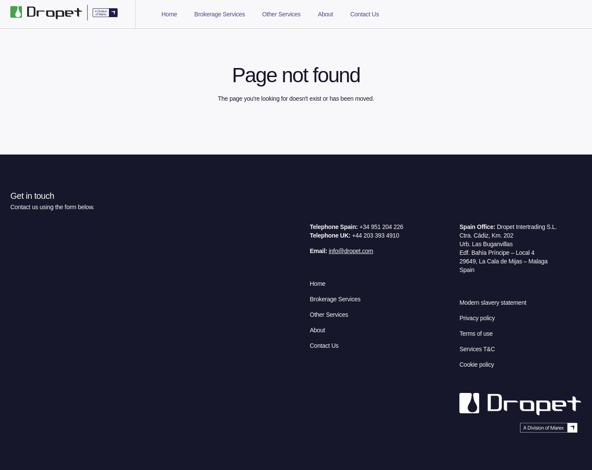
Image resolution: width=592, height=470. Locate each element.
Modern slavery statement (492, 302)
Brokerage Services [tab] (219, 14)
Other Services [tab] (281, 14)
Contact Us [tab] (364, 14)
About (317, 330)
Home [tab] (169, 14)
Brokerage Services (335, 299)
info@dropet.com (351, 250)
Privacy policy (477, 318)
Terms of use (476, 333)
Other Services (329, 314)
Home (317, 283)
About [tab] (325, 14)
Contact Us (324, 345)
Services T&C (477, 349)
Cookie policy (476, 364)
